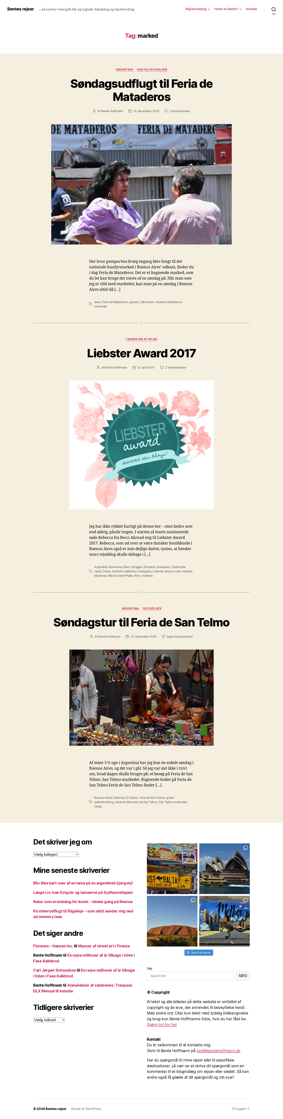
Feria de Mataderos (115, 302)
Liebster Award (163, 571)
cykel (97, 571)
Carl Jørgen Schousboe (54, 970)
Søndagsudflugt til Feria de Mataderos (141, 90)
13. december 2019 (146, 111)
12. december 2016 (143, 636)
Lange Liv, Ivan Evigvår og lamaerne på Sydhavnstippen (83, 892)
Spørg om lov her (162, 1024)
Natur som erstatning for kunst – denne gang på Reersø (82, 901)
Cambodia (178, 567)
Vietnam (147, 575)
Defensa (118, 797)
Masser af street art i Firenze (104, 946)
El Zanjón (132, 797)
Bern (127, 567)
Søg (149, 968)
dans (97, 302)
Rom (137, 575)
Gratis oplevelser (152, 69)
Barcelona (115, 567)
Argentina (124, 69)
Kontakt (251, 9)
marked (160, 302)
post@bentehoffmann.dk (218, 1050)
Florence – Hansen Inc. (53, 946)
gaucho (134, 302)
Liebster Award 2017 (141, 353)
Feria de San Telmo (152, 797)
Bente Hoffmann (112, 111)
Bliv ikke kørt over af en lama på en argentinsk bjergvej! (83, 883)
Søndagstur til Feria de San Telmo (141, 622)
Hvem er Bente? (226, 9)
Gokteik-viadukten (124, 571)
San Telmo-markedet (173, 802)
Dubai (106, 571)
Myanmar (100, 575)
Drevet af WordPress (86, 1109)
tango (98, 806)
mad (177, 571)
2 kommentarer (180, 111)
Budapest (163, 567)
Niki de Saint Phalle (120, 575)
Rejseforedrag (196, 9)
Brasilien (150, 567)
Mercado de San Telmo (142, 802)
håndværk (147, 302)
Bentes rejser (20, 9)
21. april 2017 (146, 367)
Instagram (144, 571)
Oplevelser (152, 608)
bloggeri (137, 567)
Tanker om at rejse (141, 339)
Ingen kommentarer (180, 636)
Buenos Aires (103, 797)
